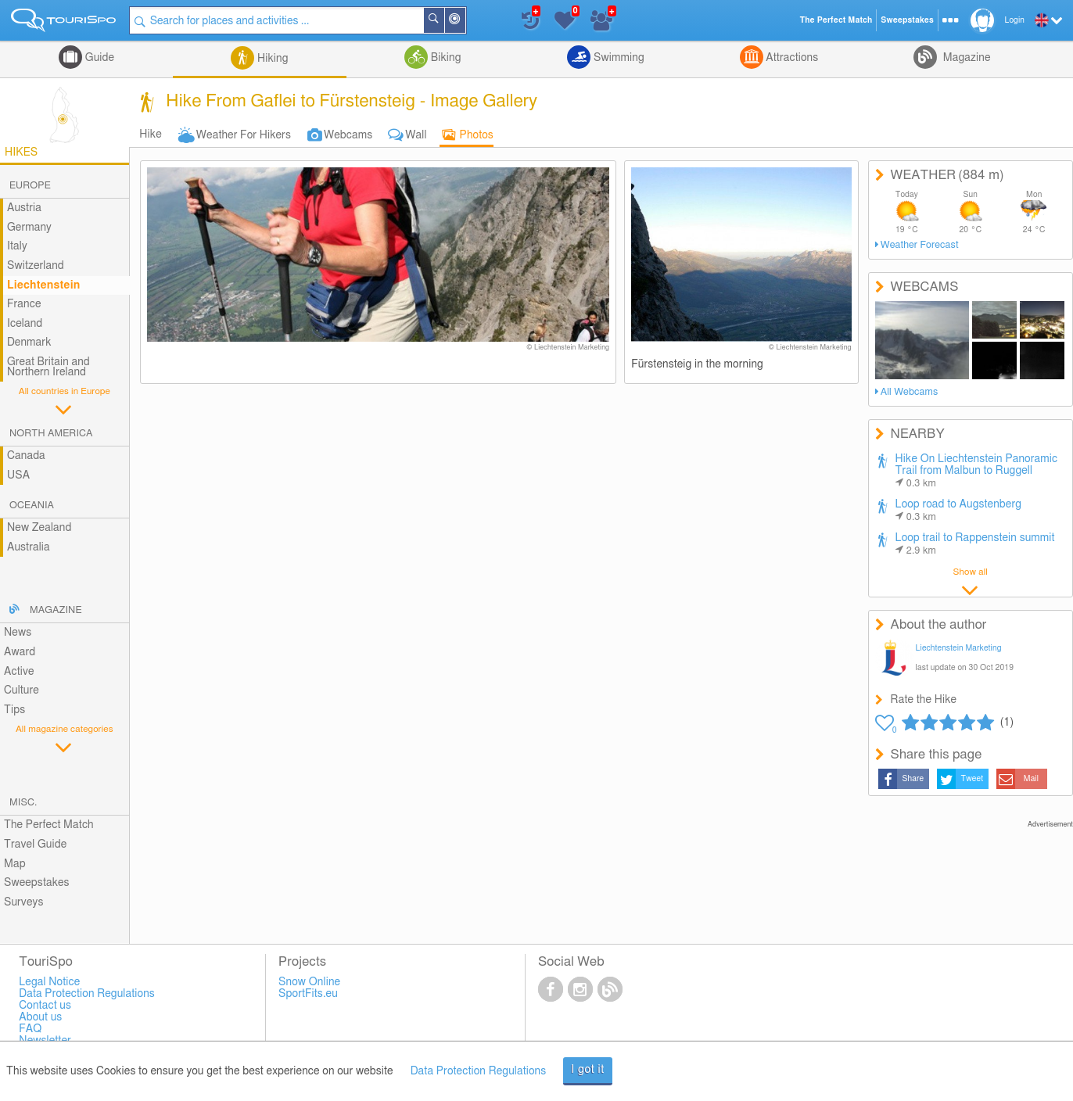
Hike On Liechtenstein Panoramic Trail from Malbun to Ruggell (976, 471)
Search (443, 20)
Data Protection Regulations (479, 1071)
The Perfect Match (49, 824)
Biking (444, 57)
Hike (150, 134)
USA (18, 475)
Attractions (791, 57)
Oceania (31, 505)
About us (40, 1017)
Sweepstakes (37, 882)
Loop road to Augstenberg (958, 510)
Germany (29, 227)
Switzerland (35, 265)
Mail (1031, 779)
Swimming (617, 57)
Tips (14, 710)
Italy (17, 246)
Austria (24, 208)
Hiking (271, 58)
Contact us (45, 1005)
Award (19, 652)
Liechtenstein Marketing (959, 648)
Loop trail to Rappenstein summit (975, 544)
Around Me (464, 21)
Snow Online (309, 982)
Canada (26, 455)
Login (1015, 20)
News (17, 632)
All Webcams (909, 392)
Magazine (965, 57)
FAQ (30, 1029)
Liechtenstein (44, 285)
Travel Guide (35, 844)
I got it (588, 1069)
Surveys (23, 902)
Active (19, 671)
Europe (30, 186)
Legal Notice (49, 982)
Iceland (24, 323)
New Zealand (39, 527)
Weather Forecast (920, 245)
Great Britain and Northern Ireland (48, 367)
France (24, 304)
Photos (476, 135)
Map (15, 864)
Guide (98, 57)
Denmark (29, 342)
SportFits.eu (308, 993)
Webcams (348, 135)
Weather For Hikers (243, 135)
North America (51, 434)
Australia (28, 547)
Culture (21, 690)
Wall (415, 135)
